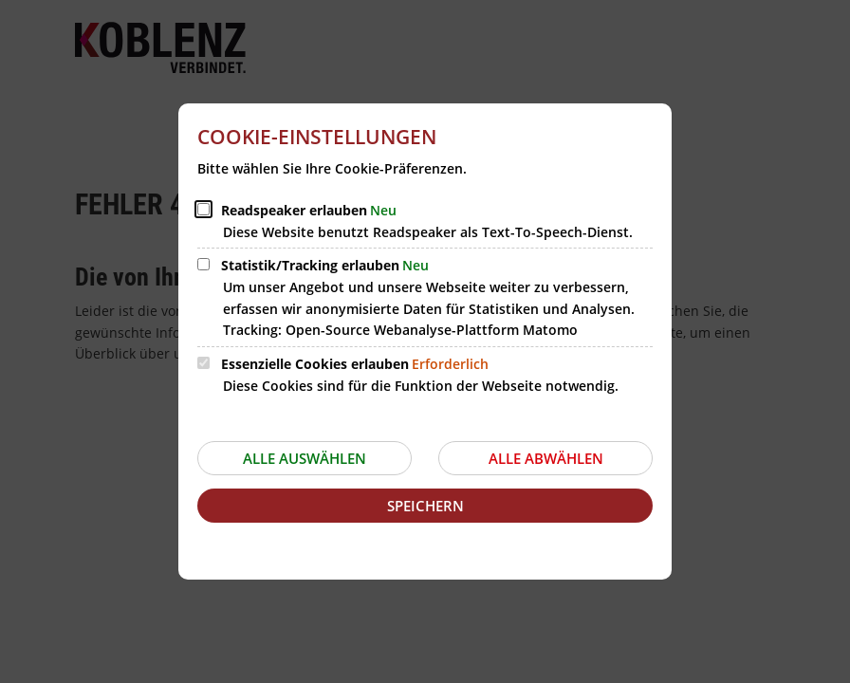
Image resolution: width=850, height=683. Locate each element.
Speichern (425, 505)
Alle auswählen (304, 458)
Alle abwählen (546, 458)
